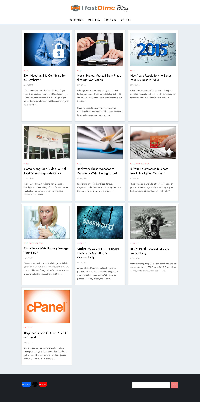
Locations (110, 20)
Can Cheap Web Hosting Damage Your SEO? (46, 250)
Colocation (76, 20)
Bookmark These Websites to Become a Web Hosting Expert (97, 170)
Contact (126, 20)
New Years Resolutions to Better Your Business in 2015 (150, 77)
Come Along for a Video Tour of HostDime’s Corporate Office (45, 170)
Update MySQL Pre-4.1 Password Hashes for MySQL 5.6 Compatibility (98, 252)
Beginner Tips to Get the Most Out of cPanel (46, 335)
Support (81, 244)
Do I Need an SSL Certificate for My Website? (45, 77)
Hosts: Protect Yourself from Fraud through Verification (99, 77)
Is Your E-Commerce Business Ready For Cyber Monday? (149, 170)
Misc (26, 71)
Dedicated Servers (139, 164)
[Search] (174, 385)
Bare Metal (94, 20)
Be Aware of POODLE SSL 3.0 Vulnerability (149, 250)
